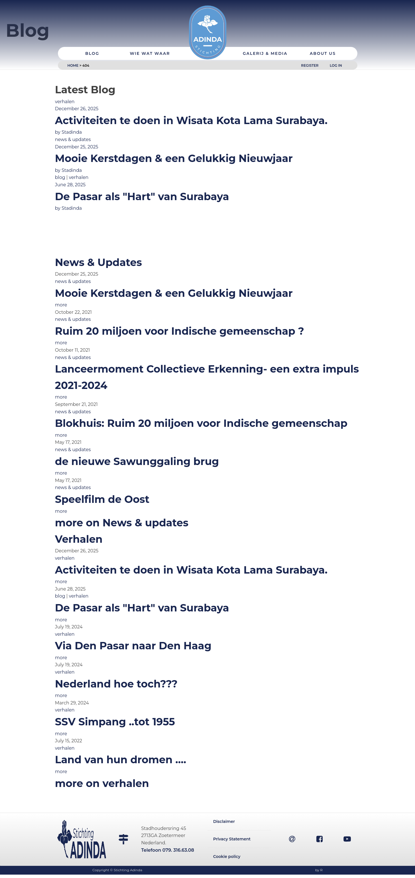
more (61, 305)
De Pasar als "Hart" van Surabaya (142, 608)
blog (60, 177)
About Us (323, 35)
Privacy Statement (232, 840)
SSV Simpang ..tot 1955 (115, 721)
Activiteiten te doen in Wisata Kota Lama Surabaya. (191, 570)
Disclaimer (224, 822)
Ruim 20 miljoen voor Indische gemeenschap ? (179, 331)
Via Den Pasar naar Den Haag (133, 645)
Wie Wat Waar (150, 35)
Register (309, 48)
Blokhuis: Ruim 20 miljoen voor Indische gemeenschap (201, 423)
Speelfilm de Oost (102, 499)
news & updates (73, 139)
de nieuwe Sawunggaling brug (137, 461)
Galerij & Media (265, 35)
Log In (336, 48)
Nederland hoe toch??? (116, 684)
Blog (92, 35)
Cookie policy (226, 859)
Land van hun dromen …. (120, 759)
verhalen (65, 101)
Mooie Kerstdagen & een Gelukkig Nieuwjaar (174, 293)
